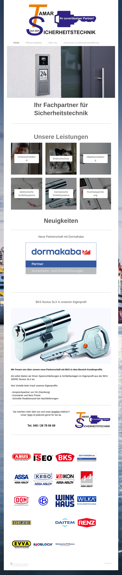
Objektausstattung (95, 158)
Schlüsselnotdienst (27, 158)
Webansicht (108, 563)
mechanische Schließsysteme (61, 193)
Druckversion (16, 564)
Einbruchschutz (61, 158)
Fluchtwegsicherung (95, 193)
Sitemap (25, 564)
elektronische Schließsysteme (26, 193)
